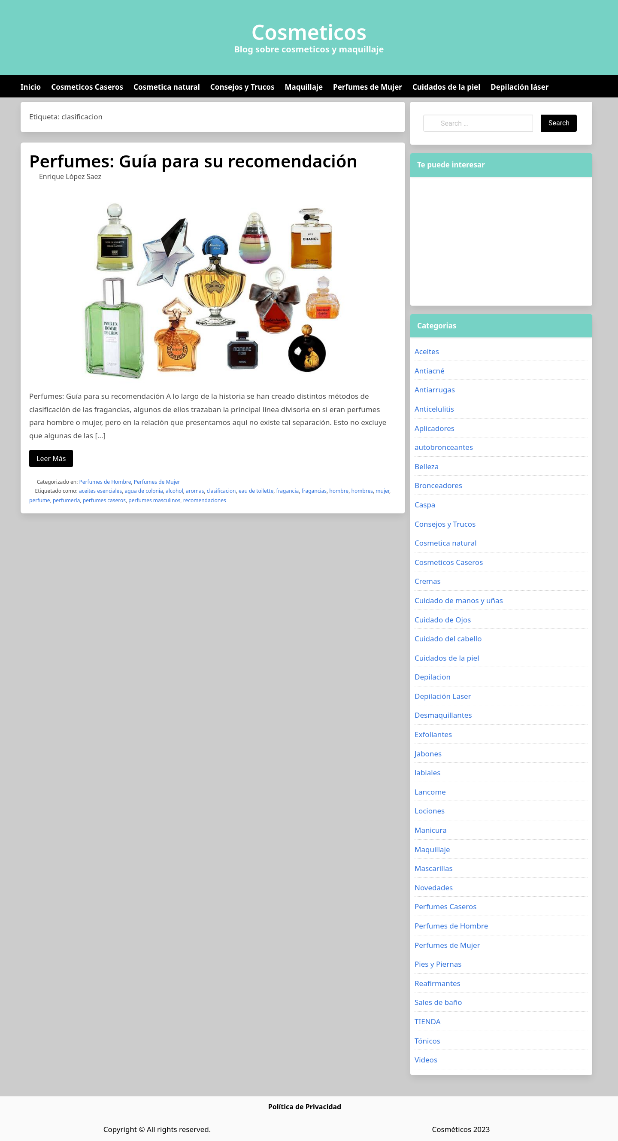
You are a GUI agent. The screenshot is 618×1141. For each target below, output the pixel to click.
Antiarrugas (435, 389)
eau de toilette (256, 491)
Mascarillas (434, 868)
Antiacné (430, 371)
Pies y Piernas (438, 964)
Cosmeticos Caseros (87, 87)
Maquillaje (304, 87)
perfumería (66, 500)
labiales (427, 772)
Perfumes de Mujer (367, 87)
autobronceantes (444, 447)
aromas (195, 491)
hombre (338, 491)
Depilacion (433, 677)
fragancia (287, 491)
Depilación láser (519, 87)
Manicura (431, 830)
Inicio (31, 87)
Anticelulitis (434, 409)
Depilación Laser (443, 696)
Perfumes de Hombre (105, 482)
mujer (382, 491)
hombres (362, 491)
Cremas (428, 581)
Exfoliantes (433, 734)
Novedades (434, 887)
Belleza (427, 466)
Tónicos (427, 1041)
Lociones (430, 811)
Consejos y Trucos (242, 87)
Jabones (428, 754)
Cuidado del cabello (448, 638)
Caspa (425, 505)
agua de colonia (143, 491)
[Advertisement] (501, 241)
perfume (39, 500)
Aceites (427, 351)
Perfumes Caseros (445, 906)
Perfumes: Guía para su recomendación (193, 161)
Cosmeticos (309, 32)
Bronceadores (438, 485)
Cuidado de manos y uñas (459, 600)
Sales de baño (438, 1002)
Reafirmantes (437, 983)
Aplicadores (434, 428)
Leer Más (51, 458)
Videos (426, 1060)
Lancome (430, 792)
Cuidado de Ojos (443, 620)
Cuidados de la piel (446, 87)
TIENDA (428, 1021)
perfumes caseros (104, 500)
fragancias (314, 491)
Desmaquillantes (443, 715)
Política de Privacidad (304, 1106)
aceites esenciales (100, 491)
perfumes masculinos (154, 500)
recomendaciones (204, 500)
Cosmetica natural (166, 87)
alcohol (174, 491)
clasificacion (221, 491)
